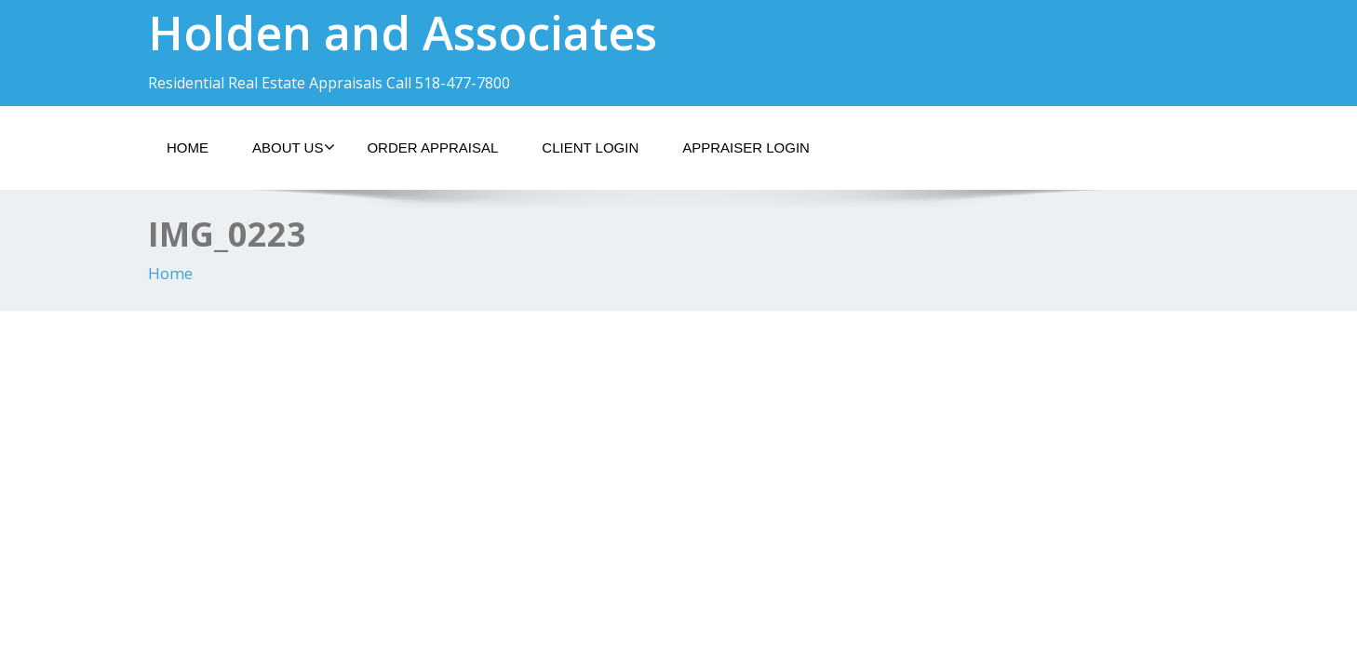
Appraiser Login (746, 147)
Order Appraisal (432, 147)
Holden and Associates (402, 32)
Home (187, 147)
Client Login (590, 147)
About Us (293, 147)
